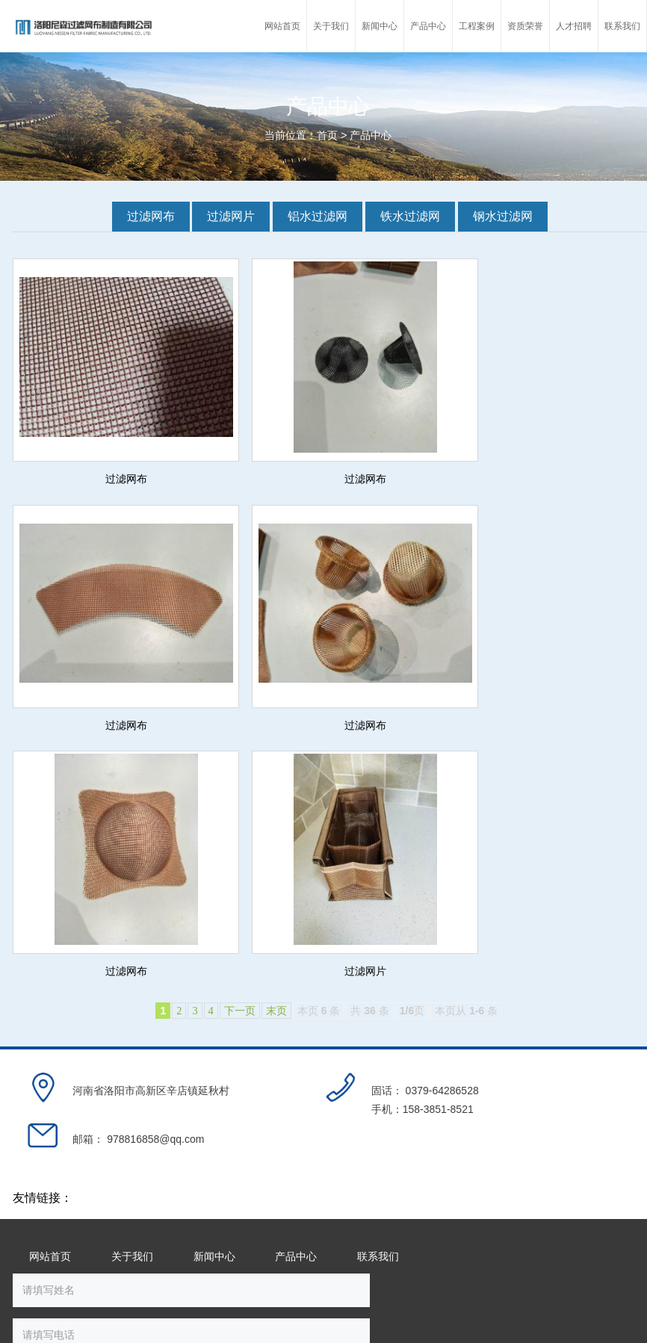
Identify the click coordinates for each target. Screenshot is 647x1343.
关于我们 (132, 977)
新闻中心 (214, 977)
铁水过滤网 (410, 216)
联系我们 (378, 977)
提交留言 (453, 1121)
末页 (276, 764)
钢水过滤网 (503, 216)
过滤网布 (151, 216)
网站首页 (50, 977)
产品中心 (370, 135)
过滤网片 (231, 216)
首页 (327, 135)
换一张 (203, 1118)
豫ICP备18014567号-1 (103, 1303)
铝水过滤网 (317, 216)
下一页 (240, 764)
